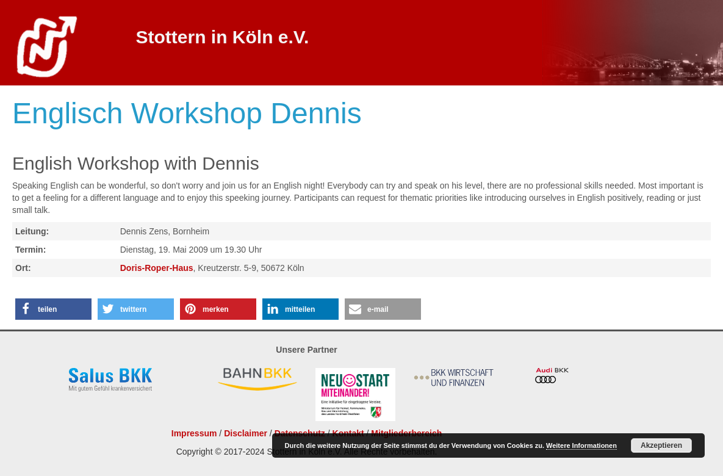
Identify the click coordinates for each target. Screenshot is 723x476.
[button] (53, 309)
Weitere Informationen (581, 445)
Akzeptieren (661, 445)
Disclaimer (245, 433)
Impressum (194, 433)
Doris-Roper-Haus (156, 268)
